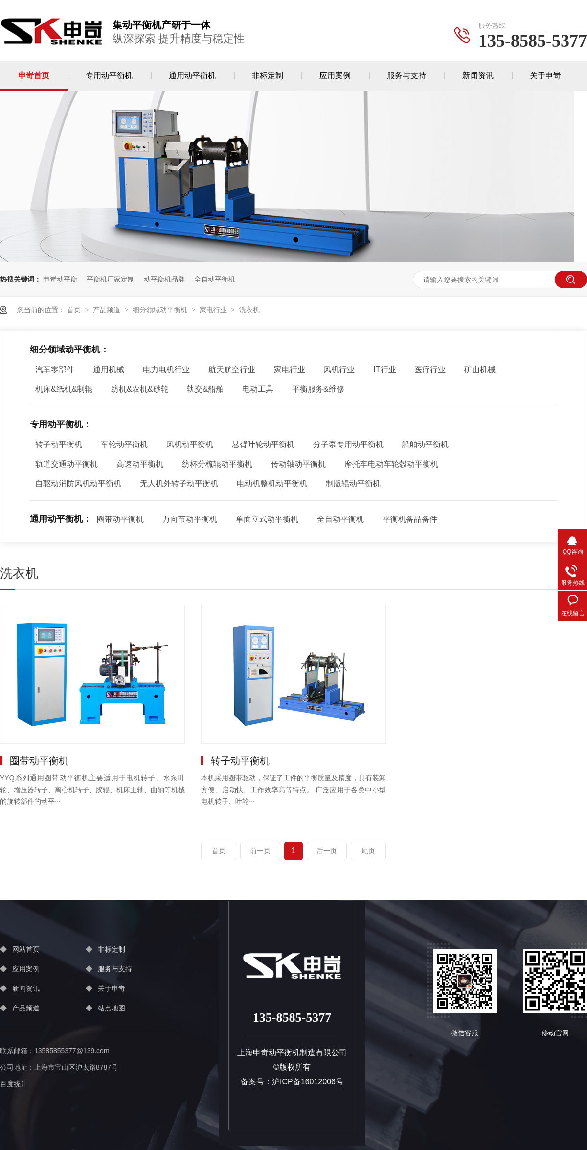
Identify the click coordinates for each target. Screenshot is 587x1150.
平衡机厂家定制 (111, 279)
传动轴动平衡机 (298, 464)
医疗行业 (430, 369)
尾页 (368, 851)
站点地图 (111, 1008)
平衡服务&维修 (318, 389)
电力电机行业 (166, 369)
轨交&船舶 (205, 389)
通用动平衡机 (192, 75)
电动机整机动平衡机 (272, 483)
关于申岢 (545, 75)
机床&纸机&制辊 (63, 389)
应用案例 (335, 75)
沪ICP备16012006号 (307, 1082)
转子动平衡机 (58, 444)
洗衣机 (249, 310)
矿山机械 (480, 369)
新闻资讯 (478, 75)
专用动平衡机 (109, 75)
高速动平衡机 (139, 464)
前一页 (260, 851)
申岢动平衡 (60, 279)
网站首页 (26, 949)
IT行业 (384, 369)
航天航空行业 (231, 369)
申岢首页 (33, 75)
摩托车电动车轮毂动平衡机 (391, 464)
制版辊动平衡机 (353, 483)
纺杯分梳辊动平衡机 (217, 464)
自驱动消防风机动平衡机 (78, 483)
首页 (74, 310)
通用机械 (108, 369)
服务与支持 (406, 75)
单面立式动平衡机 (267, 519)
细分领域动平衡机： (69, 349)
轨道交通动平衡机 (66, 464)
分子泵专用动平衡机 (348, 444)
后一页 (326, 851)
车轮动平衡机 (124, 444)
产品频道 (106, 310)
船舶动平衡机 (425, 444)
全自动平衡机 (214, 279)
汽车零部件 (54, 369)
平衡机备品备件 (410, 519)
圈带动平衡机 (120, 519)
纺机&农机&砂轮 (139, 389)
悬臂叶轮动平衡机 (263, 444)
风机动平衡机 (189, 444)
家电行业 (213, 310)
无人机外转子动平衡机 (179, 483)
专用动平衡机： (60, 424)
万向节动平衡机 (189, 519)
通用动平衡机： (60, 519)
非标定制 (267, 75)
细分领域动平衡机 (160, 310)
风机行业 (339, 369)
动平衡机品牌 (164, 279)
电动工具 (257, 389)
